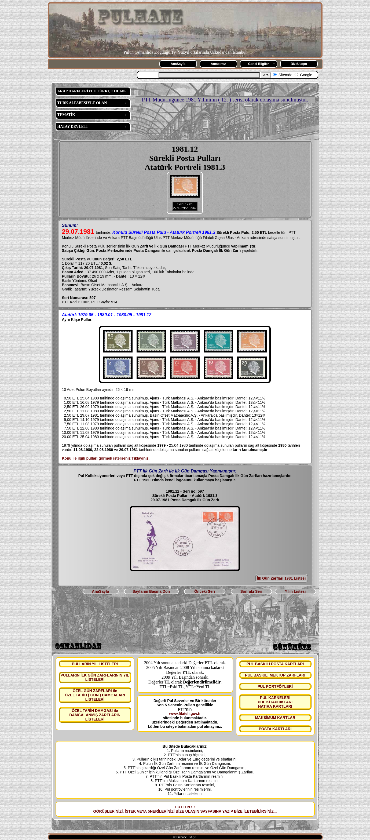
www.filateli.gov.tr (185, 713)
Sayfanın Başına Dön (151, 591)
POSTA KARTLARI (275, 729)
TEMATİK (66, 115)
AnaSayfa (178, 64)
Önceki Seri (204, 591)
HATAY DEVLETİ (72, 127)
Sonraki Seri (251, 591)
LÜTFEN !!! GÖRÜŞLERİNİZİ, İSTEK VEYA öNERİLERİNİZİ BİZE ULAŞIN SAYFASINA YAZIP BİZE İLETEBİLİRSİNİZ (183, 809)
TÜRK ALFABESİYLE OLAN (82, 103)
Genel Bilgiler (258, 64)
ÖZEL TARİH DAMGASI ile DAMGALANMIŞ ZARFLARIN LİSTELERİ (94, 714)
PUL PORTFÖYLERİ (275, 686)
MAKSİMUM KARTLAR (275, 717)
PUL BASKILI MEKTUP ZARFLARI (275, 675)
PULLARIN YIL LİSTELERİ (95, 664)
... (275, 811)
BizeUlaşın (299, 64)
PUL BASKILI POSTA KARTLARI (275, 664)
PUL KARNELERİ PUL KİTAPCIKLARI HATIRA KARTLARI (275, 702)
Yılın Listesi (295, 591)
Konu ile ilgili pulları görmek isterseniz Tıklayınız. (106, 458)
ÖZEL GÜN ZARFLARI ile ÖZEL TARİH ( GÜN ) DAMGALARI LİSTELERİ (95, 695)
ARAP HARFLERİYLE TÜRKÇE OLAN (91, 91)
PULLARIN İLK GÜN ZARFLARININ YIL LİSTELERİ (95, 677)
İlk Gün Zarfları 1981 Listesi (281, 578)
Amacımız (218, 64)
